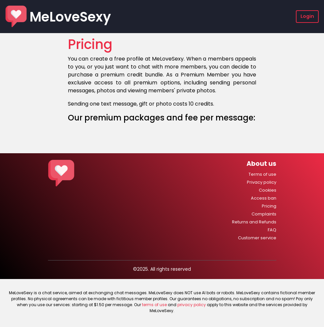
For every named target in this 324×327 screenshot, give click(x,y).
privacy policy (191, 304)
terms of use (154, 304)
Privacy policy (261, 182)
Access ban (263, 198)
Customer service (257, 238)
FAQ (272, 230)
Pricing (269, 206)
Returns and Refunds (254, 222)
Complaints (264, 214)
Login (307, 16)
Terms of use (262, 174)
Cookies (267, 190)
